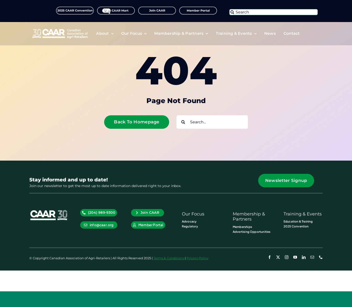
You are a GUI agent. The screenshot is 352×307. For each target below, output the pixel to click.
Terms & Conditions (169, 258)
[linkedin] (304, 257)
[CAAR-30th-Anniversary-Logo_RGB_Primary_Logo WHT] (60, 29)
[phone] (321, 257)
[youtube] (295, 257)
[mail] (312, 257)
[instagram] (286, 257)
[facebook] (269, 257)
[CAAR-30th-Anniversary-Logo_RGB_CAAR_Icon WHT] (48, 211)
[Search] (273, 12)
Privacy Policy (197, 258)
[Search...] (212, 122)
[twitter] (278, 257)
